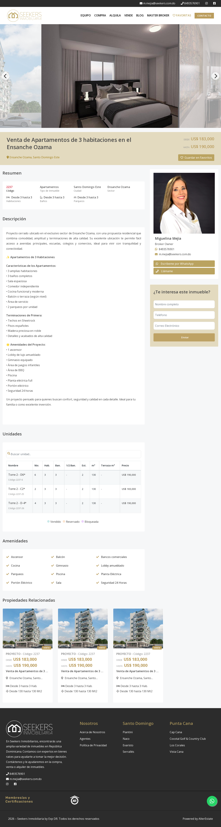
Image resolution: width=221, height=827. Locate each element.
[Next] (215, 76)
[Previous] (5, 76)
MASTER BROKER (158, 15)
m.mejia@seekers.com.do (157, 3)
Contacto (204, 15)
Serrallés (128, 752)
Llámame (164, 271)
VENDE (128, 15)
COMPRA (100, 15)
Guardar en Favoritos (196, 157)
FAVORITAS (182, 15)
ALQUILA (115, 15)
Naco (126, 739)
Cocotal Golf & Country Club (188, 739)
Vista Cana (176, 752)
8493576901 (190, 3)
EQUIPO (86, 15)
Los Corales (177, 745)
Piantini (128, 732)
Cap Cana (176, 732)
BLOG (140, 15)
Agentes (85, 739)
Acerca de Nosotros (92, 732)
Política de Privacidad (93, 745)
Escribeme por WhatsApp (175, 264)
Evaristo (128, 745)
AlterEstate (206, 819)
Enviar (185, 337)
